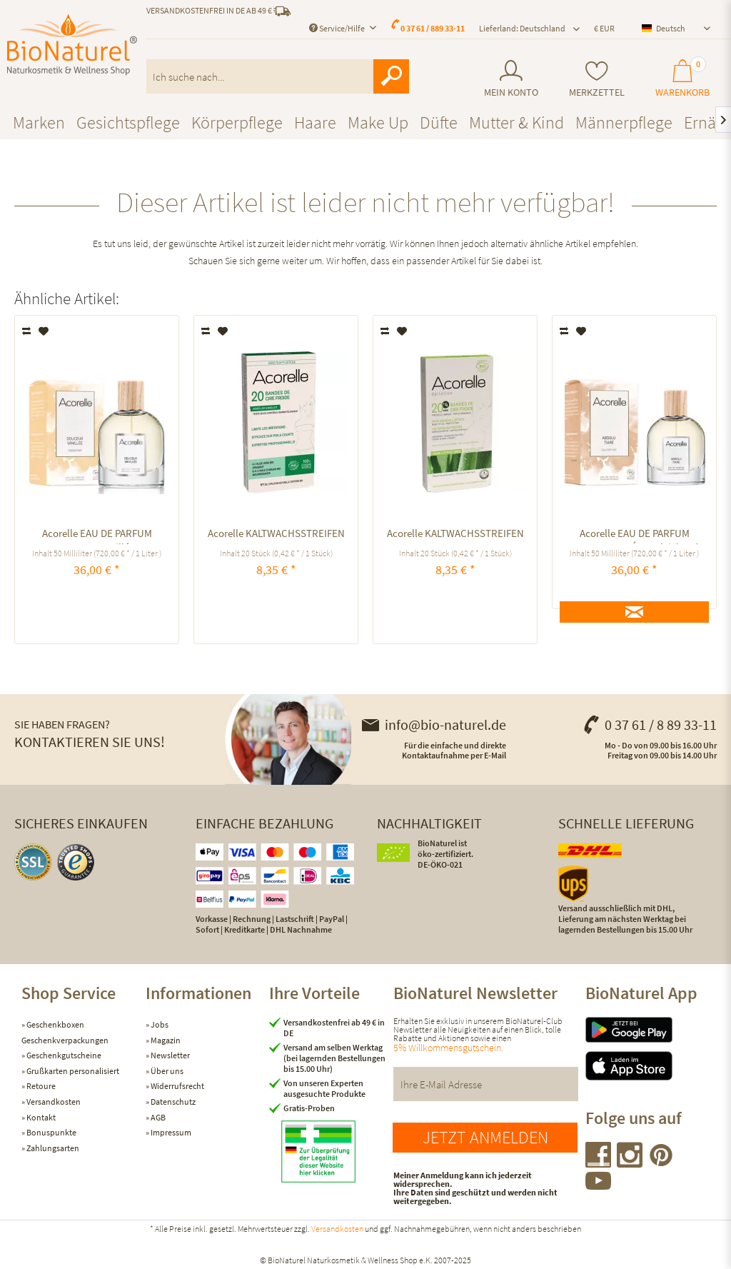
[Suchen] (391, 76)
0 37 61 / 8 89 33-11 (650, 724)
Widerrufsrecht (176, 1085)
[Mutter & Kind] (516, 122)
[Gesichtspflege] (128, 122)
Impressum (170, 1132)
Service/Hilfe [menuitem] (337, 28)
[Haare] (315, 122)
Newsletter (169, 1055)
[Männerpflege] (624, 122)
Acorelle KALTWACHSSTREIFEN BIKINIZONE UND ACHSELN (276, 535)
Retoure (40, 1085)
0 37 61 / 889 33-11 (432, 28)
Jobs (158, 1024)
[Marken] (39, 122)
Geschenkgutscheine (63, 1055)
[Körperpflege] (237, 122)
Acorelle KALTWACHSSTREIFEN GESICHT (455, 535)
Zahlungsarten (52, 1148)
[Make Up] (378, 122)
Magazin (165, 1040)
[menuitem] (511, 79)
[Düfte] (438, 122)
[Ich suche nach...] (278, 76)
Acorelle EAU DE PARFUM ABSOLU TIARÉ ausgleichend (634, 535)
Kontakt (40, 1117)
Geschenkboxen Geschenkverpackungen (65, 1032)
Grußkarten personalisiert (72, 1070)
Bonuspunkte (50, 1132)
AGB (157, 1117)
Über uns (166, 1070)
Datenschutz (172, 1101)
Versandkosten (53, 1101)
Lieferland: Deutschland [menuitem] (522, 28)
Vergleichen (27, 331)
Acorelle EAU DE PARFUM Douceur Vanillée (97, 535)
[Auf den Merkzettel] (44, 331)
